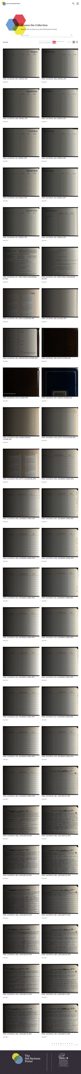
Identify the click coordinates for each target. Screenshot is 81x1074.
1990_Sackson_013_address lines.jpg (57, 637)
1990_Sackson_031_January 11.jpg (56, 994)
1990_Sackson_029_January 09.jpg (56, 954)
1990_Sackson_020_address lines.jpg (19, 796)
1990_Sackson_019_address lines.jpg (57, 756)
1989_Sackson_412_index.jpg (54, 158)
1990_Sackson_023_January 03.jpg (56, 836)
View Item (5, 81)
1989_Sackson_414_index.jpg (54, 198)
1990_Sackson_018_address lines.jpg (19, 756)
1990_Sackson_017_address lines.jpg (57, 717)
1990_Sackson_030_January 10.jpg (17, 994)
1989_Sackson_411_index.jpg (15, 158)
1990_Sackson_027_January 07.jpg (56, 915)
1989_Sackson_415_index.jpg (15, 237)
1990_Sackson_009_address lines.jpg (58, 558)
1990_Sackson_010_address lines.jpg (19, 598)
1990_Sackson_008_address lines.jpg (19, 558)
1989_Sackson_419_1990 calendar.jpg (18, 318)
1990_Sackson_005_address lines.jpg (58, 479)
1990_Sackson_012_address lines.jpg (19, 637)
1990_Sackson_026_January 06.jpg (17, 915)
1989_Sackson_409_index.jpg (15, 118)
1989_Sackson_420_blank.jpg (54, 318)
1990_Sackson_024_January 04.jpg (17, 875)
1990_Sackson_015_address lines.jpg (57, 677)
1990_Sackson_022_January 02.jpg (17, 836)
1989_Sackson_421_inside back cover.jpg (20, 358)
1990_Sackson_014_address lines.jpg (19, 677)
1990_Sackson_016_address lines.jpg (19, 717)
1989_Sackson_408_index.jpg (54, 79)
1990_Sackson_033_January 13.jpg (56, 1034)
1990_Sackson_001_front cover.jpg (57, 398)
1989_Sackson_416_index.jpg (54, 237)
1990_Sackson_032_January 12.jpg (17, 1034)
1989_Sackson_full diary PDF (15, 398)
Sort (54, 42)
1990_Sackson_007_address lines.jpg (58, 518)
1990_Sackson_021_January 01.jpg (56, 796)
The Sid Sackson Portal (13, 3)
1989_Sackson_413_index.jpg (15, 198)
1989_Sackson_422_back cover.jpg (56, 358)
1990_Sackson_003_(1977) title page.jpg (58, 437)
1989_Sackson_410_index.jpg (54, 118)
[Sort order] (45, 42)
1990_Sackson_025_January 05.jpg (56, 875)
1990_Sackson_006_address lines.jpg (19, 518)
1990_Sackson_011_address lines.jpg (57, 598)
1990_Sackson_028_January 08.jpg (17, 954)
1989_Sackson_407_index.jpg (15, 79)
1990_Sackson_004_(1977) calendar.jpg (19, 479)
